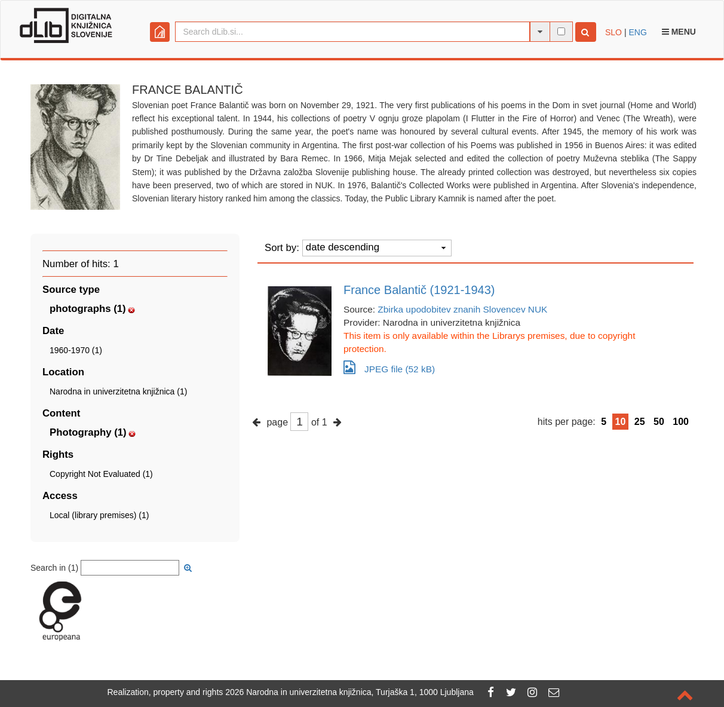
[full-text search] (561, 31)
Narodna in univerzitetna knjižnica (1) (118, 391)
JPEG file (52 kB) (389, 367)
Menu (679, 31)
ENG (637, 32)
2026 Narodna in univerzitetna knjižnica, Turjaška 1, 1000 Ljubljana (349, 692)
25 (639, 422)
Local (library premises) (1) (99, 515)
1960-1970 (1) (76, 350)
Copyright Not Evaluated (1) (101, 474)
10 (620, 422)
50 (659, 422)
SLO (613, 32)
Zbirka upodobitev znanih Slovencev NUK (462, 309)
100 (681, 422)
